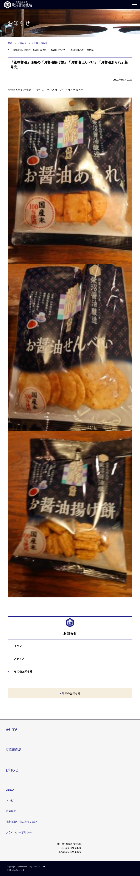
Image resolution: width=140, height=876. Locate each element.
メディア (19, 658)
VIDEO (10, 789)
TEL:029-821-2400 (70, 847)
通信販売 (11, 811)
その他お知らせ (39, 43)
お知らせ (21, 43)
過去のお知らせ (71, 693)
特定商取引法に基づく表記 (21, 821)
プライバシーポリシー (19, 832)
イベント (19, 645)
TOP (10, 43)
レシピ (9, 800)
